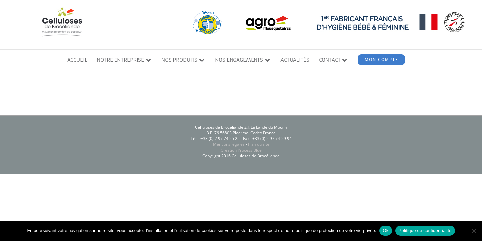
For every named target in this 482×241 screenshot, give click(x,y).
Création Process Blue (241, 150)
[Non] (473, 230)
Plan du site (258, 144)
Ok (385, 230)
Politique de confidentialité (425, 230)
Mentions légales (229, 144)
